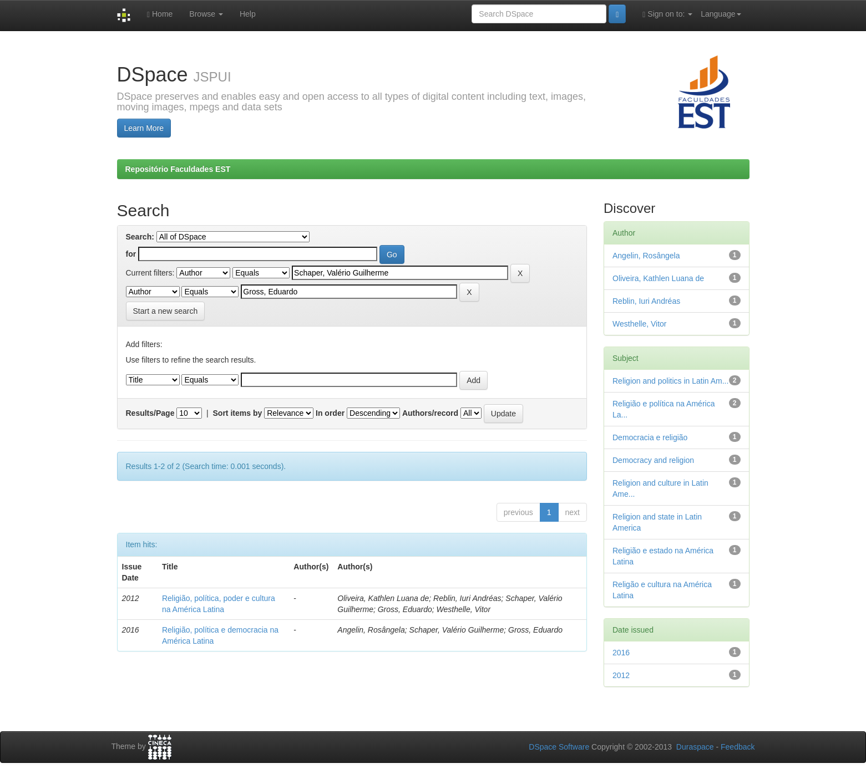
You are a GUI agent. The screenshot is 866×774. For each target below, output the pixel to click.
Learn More (144, 128)
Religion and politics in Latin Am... (670, 380)
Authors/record (430, 413)
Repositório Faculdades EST (178, 169)
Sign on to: (667, 14)
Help (248, 13)
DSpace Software (559, 746)
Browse (206, 13)
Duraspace (695, 746)
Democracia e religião (649, 437)
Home (160, 14)
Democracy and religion (653, 460)
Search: (140, 236)
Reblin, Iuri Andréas (646, 301)
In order (330, 413)
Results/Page (150, 413)
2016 (621, 652)
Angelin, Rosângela (646, 255)
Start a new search (165, 311)
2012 (621, 675)
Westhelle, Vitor (639, 323)
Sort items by (237, 413)
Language (721, 13)
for (131, 253)
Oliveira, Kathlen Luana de (658, 278)
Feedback (737, 746)
